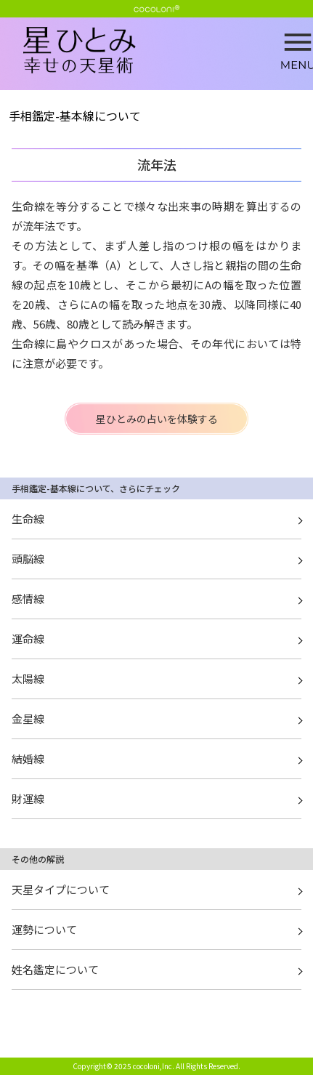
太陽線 (28, 678)
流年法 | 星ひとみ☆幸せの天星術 (168, 51)
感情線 (28, 598)
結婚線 (28, 758)
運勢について (44, 929)
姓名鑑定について (55, 969)
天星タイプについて (61, 889)
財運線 (28, 798)
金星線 (28, 718)
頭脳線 (28, 558)
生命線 (28, 518)
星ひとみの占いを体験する (157, 418)
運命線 (28, 638)
